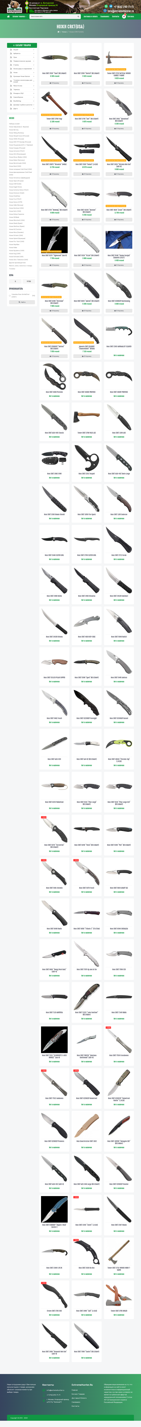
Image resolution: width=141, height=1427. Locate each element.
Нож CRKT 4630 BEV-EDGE (86, 640)
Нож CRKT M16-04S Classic (54, 435)
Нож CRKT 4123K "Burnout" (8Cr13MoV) (86, 212)
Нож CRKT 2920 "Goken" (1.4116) (87, 165)
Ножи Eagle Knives (15, 188)
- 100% (44, 821)
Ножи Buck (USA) (15, 167)
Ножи (64, 33)
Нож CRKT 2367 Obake (119, 1230)
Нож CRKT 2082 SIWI (54, 476)
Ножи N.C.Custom (15, 230)
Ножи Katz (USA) (15, 212)
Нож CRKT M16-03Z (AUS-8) (54, 1189)
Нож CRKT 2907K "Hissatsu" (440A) (54, 165)
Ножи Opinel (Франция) (17, 240)
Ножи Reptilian (14, 246)
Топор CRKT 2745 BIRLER (119, 1316)
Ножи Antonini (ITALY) (16, 152)
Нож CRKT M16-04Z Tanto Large (119, 476)
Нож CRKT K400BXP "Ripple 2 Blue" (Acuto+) (54, 1231)
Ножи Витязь (14, 131)
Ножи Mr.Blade (14, 218)
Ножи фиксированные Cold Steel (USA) (20, 175)
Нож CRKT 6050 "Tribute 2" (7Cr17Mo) (87, 933)
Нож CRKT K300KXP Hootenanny (119, 302)
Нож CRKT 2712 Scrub (119, 558)
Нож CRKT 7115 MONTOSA (54, 1017)
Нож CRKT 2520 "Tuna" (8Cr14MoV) (54, 74)
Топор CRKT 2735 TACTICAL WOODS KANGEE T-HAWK (119, 75)
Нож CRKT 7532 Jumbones (54, 1103)
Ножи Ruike (13, 249)
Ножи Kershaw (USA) (16, 209)
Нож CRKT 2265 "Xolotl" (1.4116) (86, 1230)
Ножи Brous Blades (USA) (18, 158)
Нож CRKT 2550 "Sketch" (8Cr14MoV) (86, 74)
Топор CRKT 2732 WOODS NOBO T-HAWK (119, 1274)
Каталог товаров (19, 18)
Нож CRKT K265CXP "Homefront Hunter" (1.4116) (119, 1104)
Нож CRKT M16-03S (54, 762)
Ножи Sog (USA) (14, 255)
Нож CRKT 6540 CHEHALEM (119, 933)
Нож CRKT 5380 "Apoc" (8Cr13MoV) (87, 680)
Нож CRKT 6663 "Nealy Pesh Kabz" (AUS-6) (54, 975)
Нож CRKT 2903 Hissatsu (86, 599)
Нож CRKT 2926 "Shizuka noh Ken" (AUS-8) (119, 166)
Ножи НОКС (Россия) (16, 140)
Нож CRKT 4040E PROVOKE (86, 394)
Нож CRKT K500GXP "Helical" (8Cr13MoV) (54, 349)
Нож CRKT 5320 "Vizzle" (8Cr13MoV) (86, 257)
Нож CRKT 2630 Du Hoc (87, 1273)
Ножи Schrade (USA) (16, 258)
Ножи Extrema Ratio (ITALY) (18, 191)
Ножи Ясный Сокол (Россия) (19, 137)
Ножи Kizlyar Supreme (16, 215)
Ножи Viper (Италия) (16, 182)
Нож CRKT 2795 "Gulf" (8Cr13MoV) (87, 120)
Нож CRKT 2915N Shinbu (54, 640)
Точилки (12, 270)
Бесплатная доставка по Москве (116, 70)
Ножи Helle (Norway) (16, 206)
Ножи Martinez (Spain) (16, 227)
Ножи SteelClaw (14, 197)
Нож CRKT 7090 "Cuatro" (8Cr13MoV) (86, 1357)
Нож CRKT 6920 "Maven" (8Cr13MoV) (86, 302)
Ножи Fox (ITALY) (15, 200)
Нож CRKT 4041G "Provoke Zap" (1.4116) (119, 763)
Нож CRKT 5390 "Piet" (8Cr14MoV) (119, 849)
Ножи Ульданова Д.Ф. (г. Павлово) (21, 146)
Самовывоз (104, 18)
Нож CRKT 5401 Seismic (54, 892)
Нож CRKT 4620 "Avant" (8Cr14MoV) (119, 211)
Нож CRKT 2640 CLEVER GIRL (54, 558)
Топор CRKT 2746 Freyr (54, 120)
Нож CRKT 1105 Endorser (119, 517)
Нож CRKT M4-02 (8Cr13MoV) (87, 762)
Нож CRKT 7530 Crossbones (119, 1060)
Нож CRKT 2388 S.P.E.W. (54, 1273)
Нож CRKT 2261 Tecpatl (87, 476)
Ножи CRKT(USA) (15, 185)
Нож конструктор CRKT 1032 (87, 1146)
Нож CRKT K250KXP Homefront (86, 1103)
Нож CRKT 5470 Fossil (86, 892)
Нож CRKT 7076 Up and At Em (87, 974)
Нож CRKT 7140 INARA (119, 1017)
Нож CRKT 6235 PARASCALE (54, 806)
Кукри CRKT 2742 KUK (54, 1316)
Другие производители (17, 264)
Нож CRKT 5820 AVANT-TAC (119, 892)
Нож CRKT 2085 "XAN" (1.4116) (86, 1316)
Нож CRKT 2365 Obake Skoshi (54, 517)
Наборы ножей (14, 125)
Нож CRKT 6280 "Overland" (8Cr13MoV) (54, 303)
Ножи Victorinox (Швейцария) (19, 179)
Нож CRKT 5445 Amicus (119, 680)
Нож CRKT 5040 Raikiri (119, 640)
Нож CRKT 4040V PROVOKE (119, 394)
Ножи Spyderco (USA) (16, 252)
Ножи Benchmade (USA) (17, 164)
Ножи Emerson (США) (16, 194)
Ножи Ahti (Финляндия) (17, 155)
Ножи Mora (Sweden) (16, 233)
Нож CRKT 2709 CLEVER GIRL (86, 558)
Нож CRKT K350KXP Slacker (118, 1189)
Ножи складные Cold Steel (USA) (20, 170)
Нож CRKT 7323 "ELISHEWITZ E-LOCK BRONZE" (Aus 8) (54, 1061)
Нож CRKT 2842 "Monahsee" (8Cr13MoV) (119, 121)
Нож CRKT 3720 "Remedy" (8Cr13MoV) (54, 212)
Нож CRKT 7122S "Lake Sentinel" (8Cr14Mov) (86, 1018)
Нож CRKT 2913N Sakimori (119, 599)
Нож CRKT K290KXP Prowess (54, 1146)
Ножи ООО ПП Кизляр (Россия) (20, 143)
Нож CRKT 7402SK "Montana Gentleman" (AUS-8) (86, 1061)
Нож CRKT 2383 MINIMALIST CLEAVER (119, 348)
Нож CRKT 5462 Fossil (54, 721)
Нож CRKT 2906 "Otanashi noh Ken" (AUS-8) (54, 1358)
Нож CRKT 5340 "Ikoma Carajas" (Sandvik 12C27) (119, 258)
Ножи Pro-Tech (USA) (16, 243)
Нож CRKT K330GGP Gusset (119, 721)
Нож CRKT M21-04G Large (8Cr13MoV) (87, 1189)
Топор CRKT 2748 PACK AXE (87, 435)
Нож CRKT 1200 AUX (119, 435)
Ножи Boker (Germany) (17, 161)
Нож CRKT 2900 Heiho (54, 599)
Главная (75, 1396)
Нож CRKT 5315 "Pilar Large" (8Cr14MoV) (87, 807)
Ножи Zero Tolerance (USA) (18, 261)
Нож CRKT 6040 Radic (54, 933)
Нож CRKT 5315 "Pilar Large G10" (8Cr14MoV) (119, 807)
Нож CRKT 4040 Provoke (54, 394)
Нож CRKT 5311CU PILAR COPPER (54, 680)
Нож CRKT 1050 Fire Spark (87, 517)
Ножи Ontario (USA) (16, 236)
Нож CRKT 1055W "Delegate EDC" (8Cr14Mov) (119, 1147)
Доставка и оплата (91, 18)
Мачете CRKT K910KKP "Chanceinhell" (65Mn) (87, 349)
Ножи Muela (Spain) (15, 224)
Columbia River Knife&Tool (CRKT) (20, 297)
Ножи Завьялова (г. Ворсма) (19, 128)
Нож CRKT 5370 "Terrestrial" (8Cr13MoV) (54, 850)
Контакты (115, 18)
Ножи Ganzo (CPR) (15, 203)
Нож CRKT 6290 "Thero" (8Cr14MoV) (86, 849)
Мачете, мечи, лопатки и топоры (20, 267)
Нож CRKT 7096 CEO (119, 974)
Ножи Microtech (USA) (17, 221)
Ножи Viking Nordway (16, 134)
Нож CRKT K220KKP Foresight (87, 721)
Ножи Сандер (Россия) (17, 149)
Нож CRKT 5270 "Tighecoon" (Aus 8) (54, 257)
